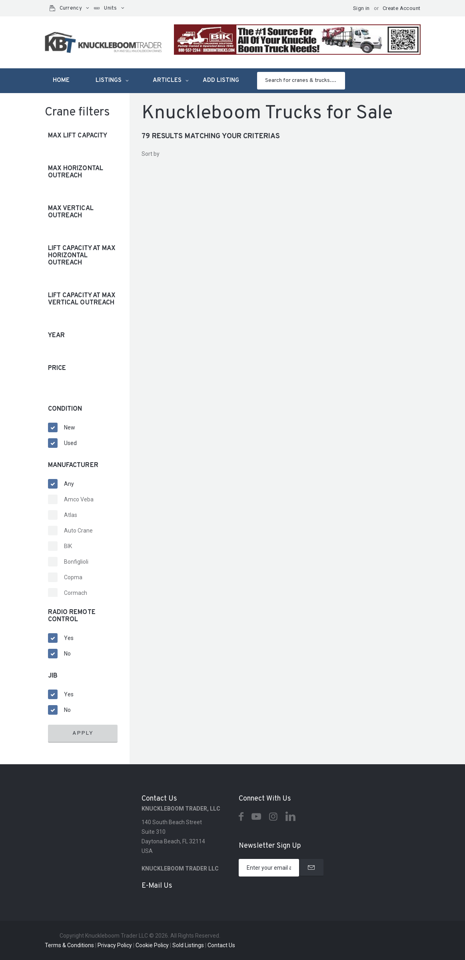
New (69, 427)
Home (61, 80)
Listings (109, 80)
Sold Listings (188, 945)
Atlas (70, 515)
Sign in (361, 8)
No (67, 653)
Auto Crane (78, 530)
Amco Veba (79, 499)
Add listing (221, 80)
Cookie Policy (152, 945)
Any (69, 484)
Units (110, 8)
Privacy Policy (115, 945)
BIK (68, 546)
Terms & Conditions (69, 945)
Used (70, 443)
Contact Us (221, 945)
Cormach (75, 593)
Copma (73, 577)
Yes (69, 638)
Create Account (402, 8)
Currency (71, 8)
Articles (167, 80)
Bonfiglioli (76, 562)
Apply (83, 733)
